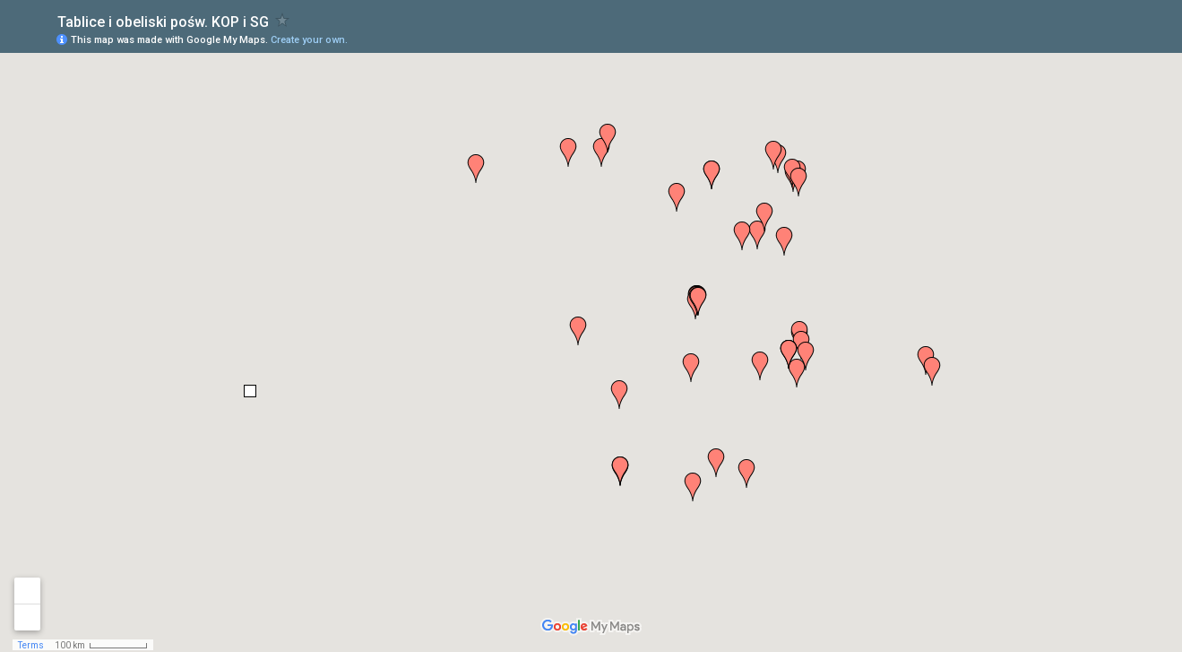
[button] (784, 241)
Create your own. (309, 40)
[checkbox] (282, 20)
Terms (31, 645)
